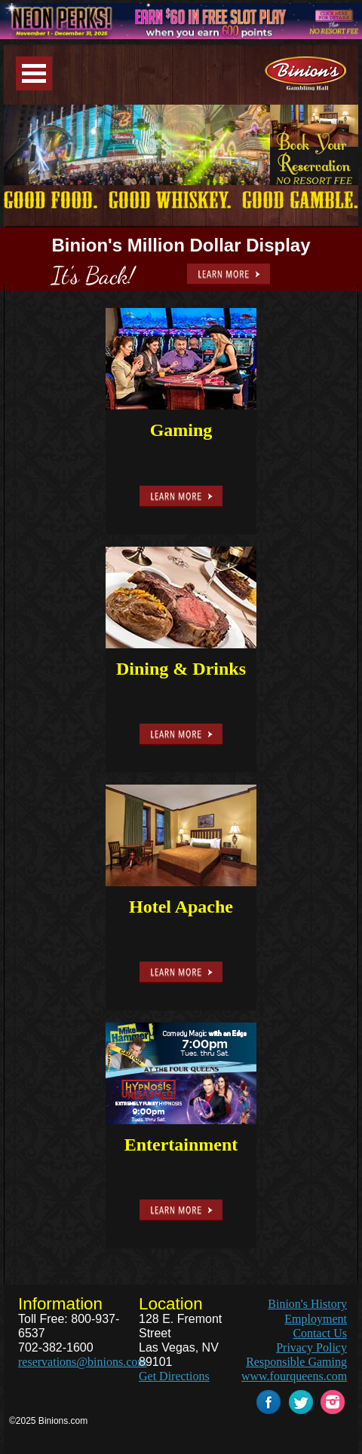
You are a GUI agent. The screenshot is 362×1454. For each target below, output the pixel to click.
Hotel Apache (181, 906)
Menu (34, 73)
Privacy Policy (311, 1347)
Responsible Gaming (296, 1361)
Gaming (181, 430)
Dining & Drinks (181, 668)
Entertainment (181, 1144)
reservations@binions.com (82, 1361)
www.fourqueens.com (294, 1376)
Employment (315, 1318)
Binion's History (307, 1303)
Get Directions (174, 1376)
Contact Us (320, 1333)
